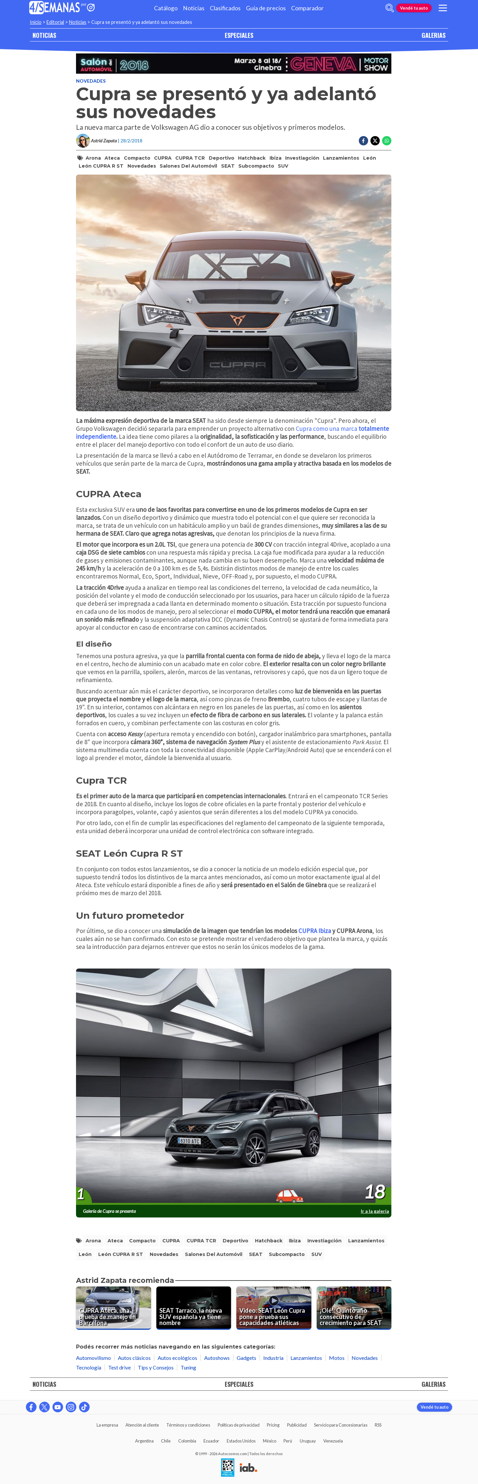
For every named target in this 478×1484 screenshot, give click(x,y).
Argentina (144, 1441)
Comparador (307, 8)
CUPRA (163, 158)
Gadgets (246, 1358)
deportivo (221, 158)
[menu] (443, 8)
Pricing (273, 1425)
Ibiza (275, 158)
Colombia (187, 1441)
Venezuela (333, 1441)
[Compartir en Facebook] (363, 140)
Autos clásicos (134, 1358)
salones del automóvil (188, 166)
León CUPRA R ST (101, 166)
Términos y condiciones (188, 1425)
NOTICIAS (44, 35)
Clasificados (225, 8)
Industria (273, 1358)
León (369, 158)
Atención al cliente (142, 1425)
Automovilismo (93, 1358)
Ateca (112, 158)
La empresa (107, 1425)
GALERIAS (433, 35)
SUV (283, 166)
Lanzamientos (341, 158)
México (269, 1441)
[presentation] (233, 1087)
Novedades (91, 81)
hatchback (252, 158)
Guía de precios (266, 8)
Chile (166, 1441)
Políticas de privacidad (239, 1425)
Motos (337, 1358)
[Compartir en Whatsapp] (386, 140)
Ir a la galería (375, 1211)
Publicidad (297, 1425)
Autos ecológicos (177, 1358)
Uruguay (308, 1441)
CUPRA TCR (190, 158)
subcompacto (256, 166)
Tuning (188, 1367)
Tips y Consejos (156, 1367)
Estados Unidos (241, 1441)
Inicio (35, 22)
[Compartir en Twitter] (375, 140)
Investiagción (302, 158)
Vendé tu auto (414, 8)
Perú (287, 1441)
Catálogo (166, 8)
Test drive (119, 1367)
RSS (378, 1425)
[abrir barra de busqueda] (390, 8)
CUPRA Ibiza (314, 931)
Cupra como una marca (326, 428)
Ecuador (211, 1441)
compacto (137, 158)
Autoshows (217, 1358)
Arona (93, 158)
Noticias (193, 8)
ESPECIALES (239, 35)
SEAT (228, 166)
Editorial (55, 22)
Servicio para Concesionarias (340, 1425)
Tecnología (88, 1367)
